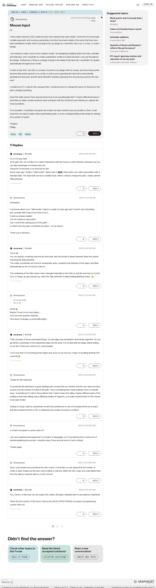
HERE (60, 172)
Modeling (114, 24)
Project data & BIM (117, 40)
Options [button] (99, 12)
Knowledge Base (36, 5)
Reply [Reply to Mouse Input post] (96, 133)
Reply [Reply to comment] (96, 188)
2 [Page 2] (57, 526)
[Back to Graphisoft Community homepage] (10, 5)
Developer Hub (72, 5)
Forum (23, 5)
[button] (78, 133)
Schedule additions (119, 37)
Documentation (116, 32)
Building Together (54, 5)
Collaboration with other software (123, 62)
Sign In (148, 4)
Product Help (88, 5)
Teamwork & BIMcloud (119, 51)
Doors (13, 134)
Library (28, 134)
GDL (20, 134)
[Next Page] (62, 526)
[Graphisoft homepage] (144, 582)
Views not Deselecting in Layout (125, 29)
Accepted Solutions (55, 557)
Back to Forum (20, 557)
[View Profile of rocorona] (17, 154)
